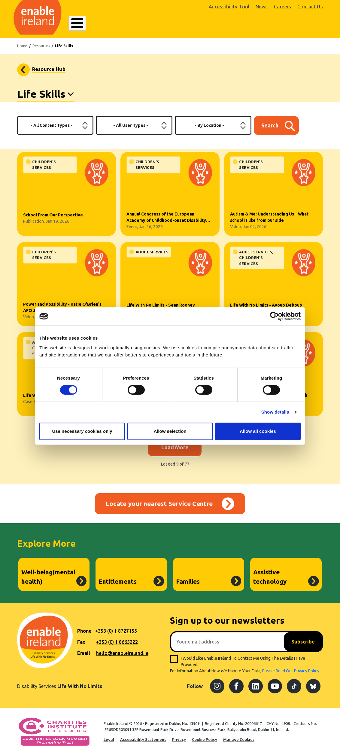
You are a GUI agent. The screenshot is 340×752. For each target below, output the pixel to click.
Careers (282, 6)
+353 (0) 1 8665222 (117, 639)
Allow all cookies (258, 431)
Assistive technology (270, 573)
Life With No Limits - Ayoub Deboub (266, 301)
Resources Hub (169, 23)
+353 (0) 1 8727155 (116, 628)
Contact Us (310, 6)
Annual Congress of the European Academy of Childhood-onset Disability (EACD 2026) (166, 214)
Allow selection (169, 431)
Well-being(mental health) (48, 573)
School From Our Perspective (53, 211)
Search (232, 23)
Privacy (179, 736)
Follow (195, 683)
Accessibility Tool (229, 6)
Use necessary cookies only (82, 431)
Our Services (133, 23)
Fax (81, 639)
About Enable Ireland (91, 23)
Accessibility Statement (143, 736)
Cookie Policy (204, 736)
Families (188, 578)
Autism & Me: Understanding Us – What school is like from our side (269, 213)
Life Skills (41, 90)
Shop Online (273, 23)
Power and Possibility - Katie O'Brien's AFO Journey (62, 304)
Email (83, 650)
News (262, 6)
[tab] (46, 91)
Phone (84, 628)
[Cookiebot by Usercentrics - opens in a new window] (274, 316)
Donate (309, 23)
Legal (109, 736)
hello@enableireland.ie (122, 650)
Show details (275, 411)
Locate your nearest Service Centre (159, 500)
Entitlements (118, 578)
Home (22, 42)
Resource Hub (48, 66)
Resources (41, 42)
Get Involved (204, 23)
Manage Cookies (238, 736)
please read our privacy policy (290, 667)
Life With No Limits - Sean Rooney (160, 301)
